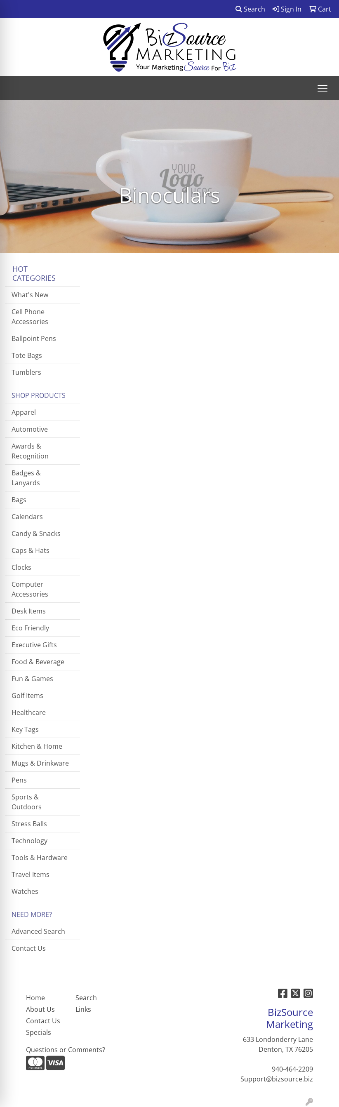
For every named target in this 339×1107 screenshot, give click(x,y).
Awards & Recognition (30, 451)
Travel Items (30, 874)
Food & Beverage (38, 661)
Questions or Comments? (65, 1049)
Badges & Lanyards (26, 477)
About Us (40, 1009)
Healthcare (29, 712)
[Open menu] (322, 88)
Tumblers (26, 372)
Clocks (21, 567)
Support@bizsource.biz (276, 1078)
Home (35, 997)
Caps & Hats (30, 550)
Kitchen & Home (37, 746)
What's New (30, 294)
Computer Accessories (30, 589)
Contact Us (29, 948)
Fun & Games (32, 678)
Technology (29, 840)
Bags (19, 499)
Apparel (24, 412)
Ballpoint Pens (34, 338)
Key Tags (25, 729)
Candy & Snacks (36, 533)
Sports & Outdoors (27, 801)
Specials (38, 1032)
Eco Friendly (30, 627)
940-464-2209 (292, 1069)
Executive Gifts (34, 644)
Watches (25, 891)
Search (250, 9)
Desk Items (29, 611)
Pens (19, 780)
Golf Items (27, 695)
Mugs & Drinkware (40, 763)
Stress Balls (29, 823)
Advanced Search (38, 931)
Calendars (27, 516)
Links (83, 1009)
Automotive (30, 429)
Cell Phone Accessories (30, 316)
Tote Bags (27, 355)
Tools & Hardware (40, 857)
